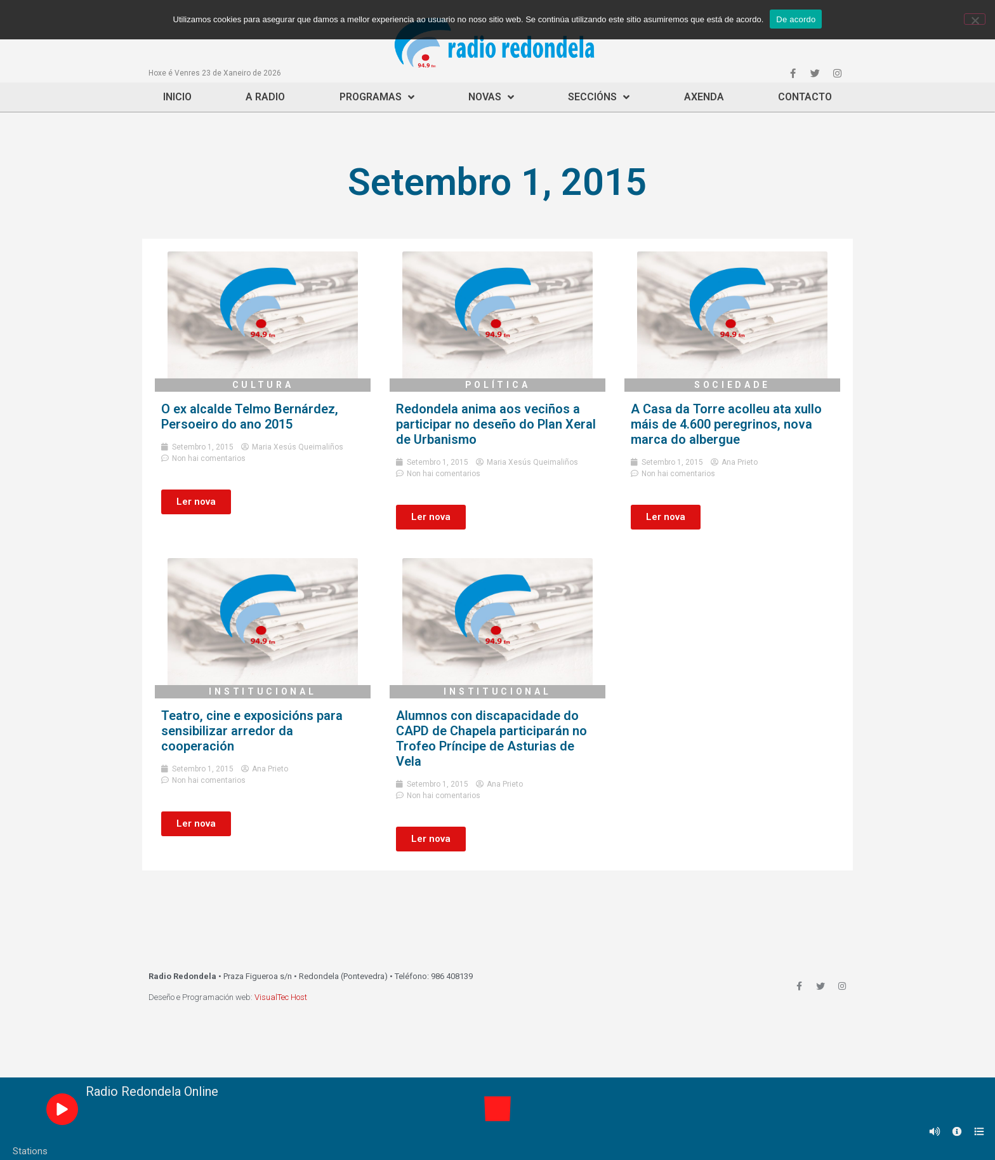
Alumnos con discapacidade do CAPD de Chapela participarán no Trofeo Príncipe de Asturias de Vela (491, 738)
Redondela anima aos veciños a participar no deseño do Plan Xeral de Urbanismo (496, 424)
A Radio (265, 97)
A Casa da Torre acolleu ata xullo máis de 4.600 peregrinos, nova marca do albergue (726, 424)
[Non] (974, 19)
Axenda (704, 97)
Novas (491, 97)
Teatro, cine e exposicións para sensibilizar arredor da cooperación (252, 731)
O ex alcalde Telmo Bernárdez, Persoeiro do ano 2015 (249, 416)
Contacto (805, 97)
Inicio (177, 97)
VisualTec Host (280, 997)
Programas (376, 97)
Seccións (598, 97)
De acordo (795, 19)
